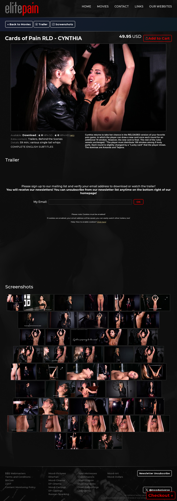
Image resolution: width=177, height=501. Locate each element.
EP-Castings (55, 490)
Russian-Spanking (58, 494)
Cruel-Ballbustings (88, 487)
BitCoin (9, 480)
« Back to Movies (19, 24)
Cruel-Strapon (86, 480)
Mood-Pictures (57, 473)
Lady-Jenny (84, 490)
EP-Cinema (54, 483)
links (139, 6)
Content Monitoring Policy (20, 487)
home (86, 6)
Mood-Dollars (115, 476)
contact (121, 6)
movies (103, 6)
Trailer (43, 24)
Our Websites (160, 6)
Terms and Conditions (18, 476)
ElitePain (53, 476)
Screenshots (64, 24)
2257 (8, 483)
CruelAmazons (86, 476)
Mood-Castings (57, 487)
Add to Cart (159, 38)
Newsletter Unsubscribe (154, 473)
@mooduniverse (157, 490)
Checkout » (160, 495)
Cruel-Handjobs (87, 483)
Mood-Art (113, 473)
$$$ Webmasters (15, 473)
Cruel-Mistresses (87, 473)
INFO (72, 135)
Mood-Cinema (56, 480)
